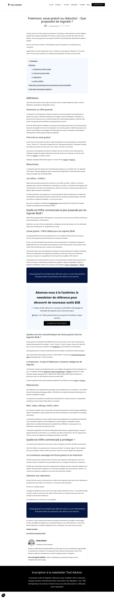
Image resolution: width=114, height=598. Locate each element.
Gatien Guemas (54, 26)
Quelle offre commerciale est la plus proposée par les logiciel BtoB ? (49, 85)
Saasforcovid (54, 203)
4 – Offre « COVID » (38, 81)
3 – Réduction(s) (37, 77)
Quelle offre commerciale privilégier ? (40, 89)
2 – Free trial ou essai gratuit (40, 73)
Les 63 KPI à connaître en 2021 (36, 533)
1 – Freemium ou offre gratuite (41, 69)
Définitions (31, 65)
